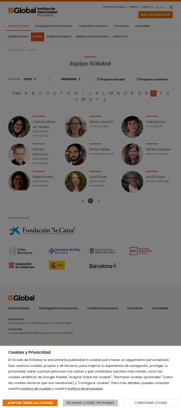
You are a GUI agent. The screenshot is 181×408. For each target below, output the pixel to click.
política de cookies (36, 388)
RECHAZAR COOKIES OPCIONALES (90, 403)
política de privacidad (85, 388)
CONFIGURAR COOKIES (151, 403)
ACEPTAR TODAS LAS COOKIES (30, 403)
